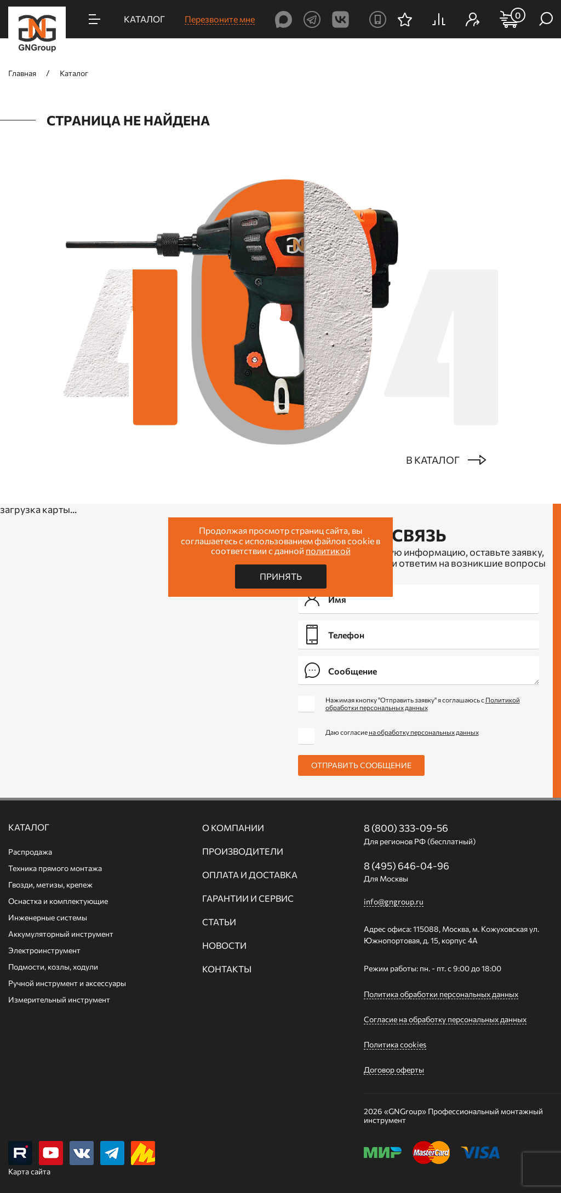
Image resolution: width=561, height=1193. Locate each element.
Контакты (226, 969)
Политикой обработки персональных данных (422, 703)
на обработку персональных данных (424, 732)
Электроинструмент (44, 950)
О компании (233, 827)
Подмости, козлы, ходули (53, 966)
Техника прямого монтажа (55, 868)
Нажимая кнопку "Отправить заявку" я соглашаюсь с (422, 703)
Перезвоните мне (220, 19)
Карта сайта (29, 1171)
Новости (224, 945)
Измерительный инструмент (59, 999)
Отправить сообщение (361, 765)
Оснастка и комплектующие (58, 901)
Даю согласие (402, 732)
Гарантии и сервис (248, 898)
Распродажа (30, 851)
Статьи (219, 922)
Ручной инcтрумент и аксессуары (67, 983)
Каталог (28, 827)
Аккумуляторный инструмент (60, 933)
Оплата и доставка (249, 875)
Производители (242, 851)
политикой (328, 550)
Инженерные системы (47, 917)
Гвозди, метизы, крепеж (50, 884)
